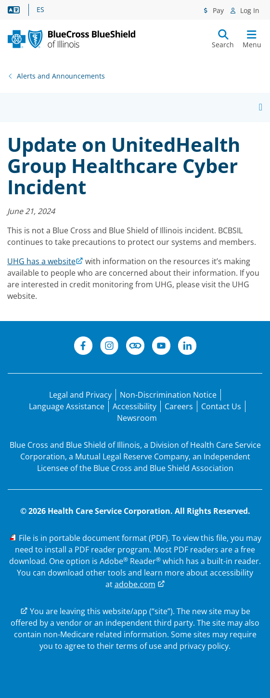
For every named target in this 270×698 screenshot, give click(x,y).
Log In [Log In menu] (248, 10)
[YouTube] (161, 347)
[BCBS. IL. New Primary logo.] (71, 39)
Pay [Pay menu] (217, 10)
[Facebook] (83, 347)
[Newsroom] (137, 418)
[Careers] (179, 406)
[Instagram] (109, 347)
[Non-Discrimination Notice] (168, 394)
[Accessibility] (134, 406)
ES (40, 9)
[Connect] (135, 347)
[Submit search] (222, 39)
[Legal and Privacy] (80, 394)
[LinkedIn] (187, 347)
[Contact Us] (221, 406)
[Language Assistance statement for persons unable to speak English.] (66, 406)
